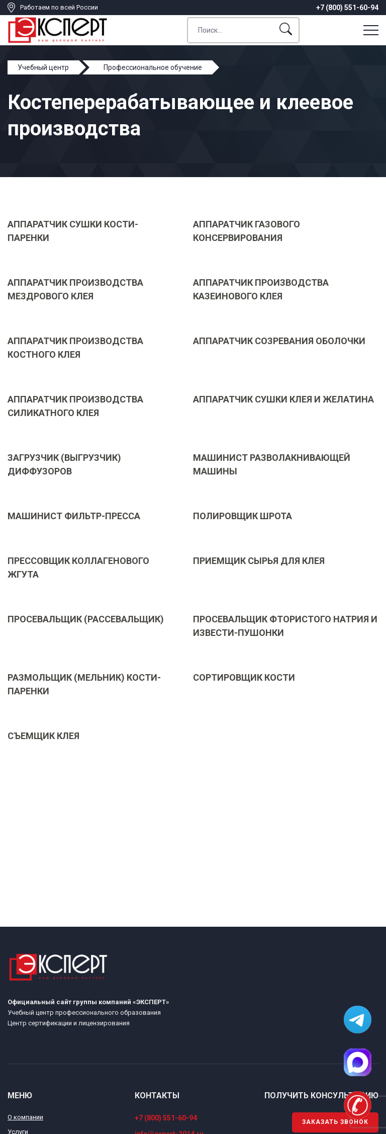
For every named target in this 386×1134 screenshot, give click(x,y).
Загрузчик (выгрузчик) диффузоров (64, 464)
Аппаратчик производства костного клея (75, 348)
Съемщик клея (43, 736)
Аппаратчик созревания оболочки (279, 341)
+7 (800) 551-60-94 (347, 8)
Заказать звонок (335, 1121)
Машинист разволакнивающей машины (271, 464)
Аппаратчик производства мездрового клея (75, 289)
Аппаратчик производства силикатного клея (75, 406)
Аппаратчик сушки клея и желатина (283, 399)
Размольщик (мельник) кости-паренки (84, 684)
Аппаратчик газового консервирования (246, 231)
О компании (25, 1117)
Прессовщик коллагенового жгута (78, 567)
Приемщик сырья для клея (259, 560)
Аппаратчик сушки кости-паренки (73, 231)
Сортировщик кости (244, 677)
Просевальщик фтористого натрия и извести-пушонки (285, 626)
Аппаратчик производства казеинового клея (261, 289)
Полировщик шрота (242, 516)
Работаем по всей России (59, 7)
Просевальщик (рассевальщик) (86, 619)
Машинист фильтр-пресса (74, 516)
